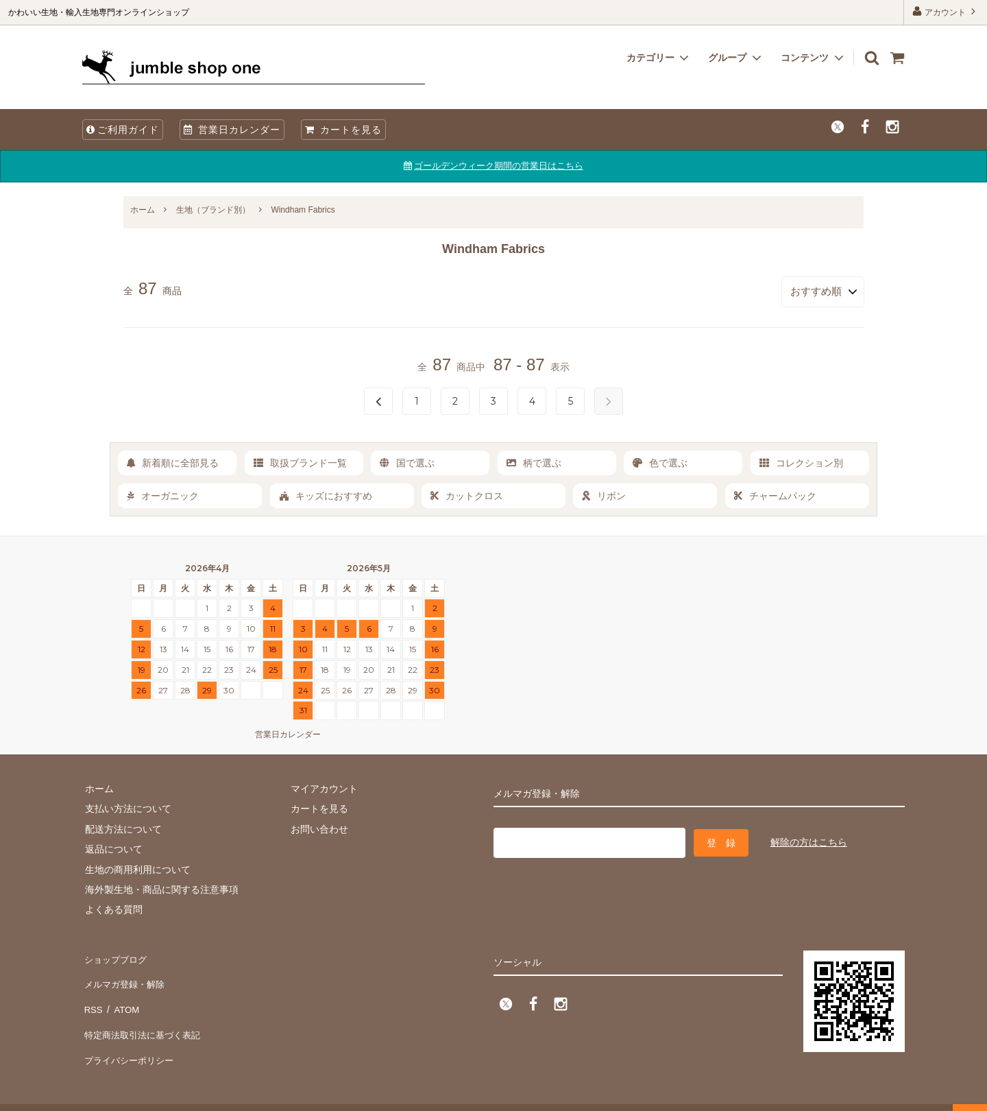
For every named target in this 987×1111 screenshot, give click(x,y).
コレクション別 (801, 460)
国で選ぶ (407, 460)
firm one (117, 1093)
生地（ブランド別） (213, 210)
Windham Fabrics (302, 210)
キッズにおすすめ (325, 493)
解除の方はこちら (808, 838)
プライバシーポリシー (130, 1035)
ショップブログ (115, 954)
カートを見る (343, 129)
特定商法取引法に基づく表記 (144, 1015)
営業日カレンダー (232, 129)
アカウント (945, 11)
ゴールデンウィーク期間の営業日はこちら (498, 165)
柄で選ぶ (534, 460)
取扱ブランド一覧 (300, 460)
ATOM (123, 995)
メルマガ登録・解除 (125, 974)
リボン (604, 493)
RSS (92, 995)
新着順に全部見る (173, 460)
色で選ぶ (660, 460)
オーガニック (163, 493)
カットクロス (466, 493)
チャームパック (775, 493)
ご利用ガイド (122, 129)
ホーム (142, 210)
